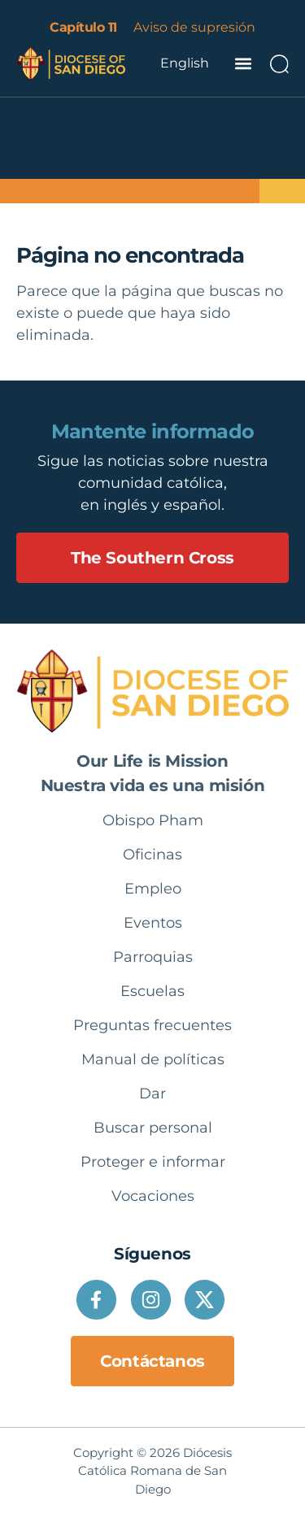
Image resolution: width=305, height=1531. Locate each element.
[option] (184, 63)
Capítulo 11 (83, 27)
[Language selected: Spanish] (184, 63)
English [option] (184, 63)
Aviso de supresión (194, 27)
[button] (242, 63)
